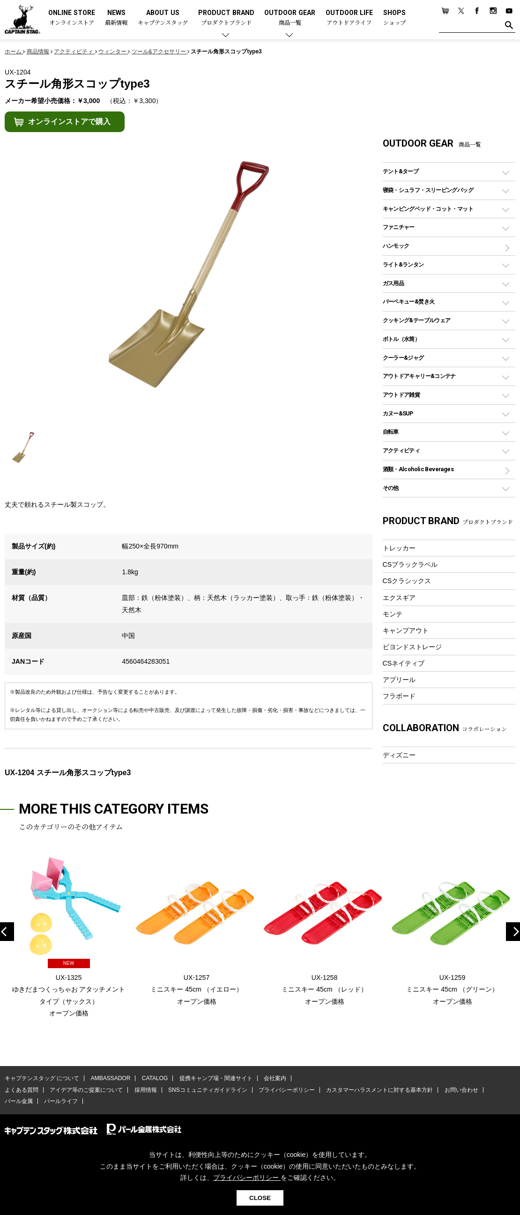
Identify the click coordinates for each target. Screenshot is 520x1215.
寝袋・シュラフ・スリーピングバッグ (428, 189)
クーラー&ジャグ (403, 357)
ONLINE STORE (71, 18)
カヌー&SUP (398, 413)
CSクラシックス (407, 581)
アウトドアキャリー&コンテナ (419, 375)
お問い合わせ (461, 1090)
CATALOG (155, 1078)
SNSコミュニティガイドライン (207, 1090)
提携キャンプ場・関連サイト (216, 1078)
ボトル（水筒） (401, 338)
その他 (391, 487)
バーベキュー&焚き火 (409, 301)
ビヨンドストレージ (412, 647)
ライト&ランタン (403, 264)
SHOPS (394, 18)
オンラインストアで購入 (69, 122)
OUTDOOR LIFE (349, 18)
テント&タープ (401, 171)
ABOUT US (163, 18)
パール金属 (19, 1101)
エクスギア (399, 597)
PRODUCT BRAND (226, 18)
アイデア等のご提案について (86, 1090)
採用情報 (145, 1090)
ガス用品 (393, 283)
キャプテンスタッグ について (42, 1078)
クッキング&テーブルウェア (417, 320)
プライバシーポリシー (287, 1090)
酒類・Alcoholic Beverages (418, 469)
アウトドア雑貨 (401, 394)
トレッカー (399, 548)
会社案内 (275, 1078)
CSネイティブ (404, 663)
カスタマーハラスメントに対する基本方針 (379, 1090)
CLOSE (260, 1197)
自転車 (391, 431)
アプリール (399, 679)
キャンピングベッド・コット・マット (428, 208)
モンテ (392, 614)
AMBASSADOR (111, 1078)
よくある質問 (21, 1090)
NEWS (116, 18)
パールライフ (61, 1101)
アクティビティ (401, 450)
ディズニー (399, 755)
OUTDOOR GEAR (289, 18)
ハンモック (396, 245)
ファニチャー (399, 226)
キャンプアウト (406, 630)
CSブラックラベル (410, 564)
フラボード (399, 696)
